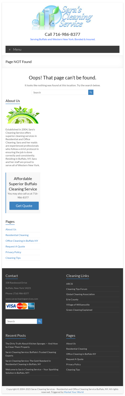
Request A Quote (15, 246)
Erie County (72, 299)
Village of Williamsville (78, 304)
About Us (11, 229)
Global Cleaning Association (80, 294)
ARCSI (69, 283)
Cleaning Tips (13, 257)
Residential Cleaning (17, 234)
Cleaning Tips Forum (76, 289)
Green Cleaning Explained (79, 309)
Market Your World (74, 392)
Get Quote (24, 205)
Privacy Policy (13, 252)
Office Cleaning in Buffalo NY (22, 240)
